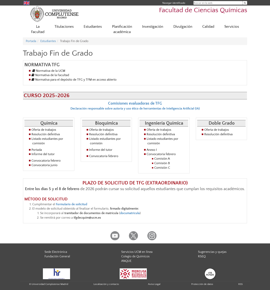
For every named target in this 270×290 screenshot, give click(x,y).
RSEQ (202, 256)
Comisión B (162, 163)
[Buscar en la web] (245, 3)
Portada (31, 41)
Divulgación (182, 27)
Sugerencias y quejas (212, 252)
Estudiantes (93, 27)
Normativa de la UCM (48, 71)
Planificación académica (122, 29)
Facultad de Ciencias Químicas (203, 10)
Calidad (208, 27)
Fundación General (57, 256)
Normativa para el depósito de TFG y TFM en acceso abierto (74, 79)
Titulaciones (64, 27)
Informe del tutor (43, 154)
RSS (240, 284)
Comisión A (162, 158)
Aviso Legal (154, 284)
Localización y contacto (106, 284)
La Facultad (37, 29)
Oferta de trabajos (43, 130)
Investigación (152, 27)
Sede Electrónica (55, 252)
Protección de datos (202, 284)
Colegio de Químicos (135, 256)
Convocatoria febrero (46, 160)
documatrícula (130, 213)
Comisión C (162, 167)
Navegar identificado (173, 3)
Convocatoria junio (44, 165)
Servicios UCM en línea (137, 252)
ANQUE (126, 261)
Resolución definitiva (45, 134)
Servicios (231, 27)
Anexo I (152, 150)
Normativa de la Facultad (50, 75)
